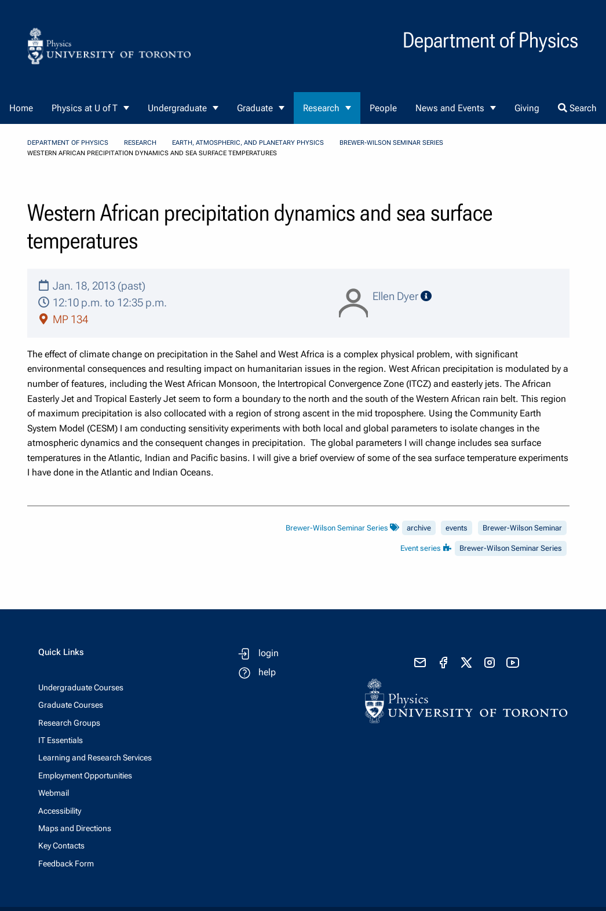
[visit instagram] (490, 662)
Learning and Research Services (95, 757)
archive (419, 528)
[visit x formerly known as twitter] (466, 662)
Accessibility (59, 810)
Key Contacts (61, 845)
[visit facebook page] (443, 662)
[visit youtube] (513, 662)
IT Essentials (60, 740)
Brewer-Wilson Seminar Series (391, 143)
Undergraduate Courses (80, 687)
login (268, 652)
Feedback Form (66, 863)
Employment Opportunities (85, 775)
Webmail (53, 792)
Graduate (255, 108)
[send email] (420, 662)
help (267, 672)
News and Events (449, 108)
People (383, 108)
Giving (526, 108)
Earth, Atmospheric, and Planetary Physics (248, 143)
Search (577, 108)
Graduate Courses (70, 704)
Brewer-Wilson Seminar (522, 528)
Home (21, 108)
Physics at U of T (85, 108)
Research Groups (69, 722)
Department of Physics (67, 143)
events (457, 528)
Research (321, 108)
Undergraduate (177, 108)
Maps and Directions (74, 828)
